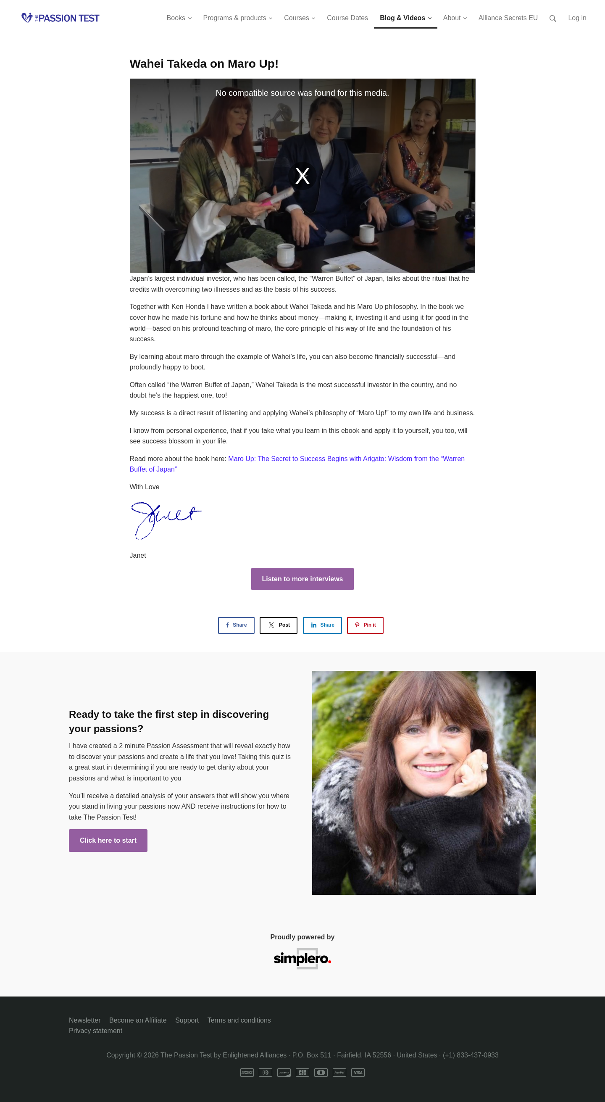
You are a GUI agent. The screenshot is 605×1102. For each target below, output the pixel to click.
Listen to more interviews (302, 579)
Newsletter (85, 1020)
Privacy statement (95, 1030)
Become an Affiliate (138, 1020)
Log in (577, 17)
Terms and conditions (239, 1020)
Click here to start (108, 840)
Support (187, 1020)
